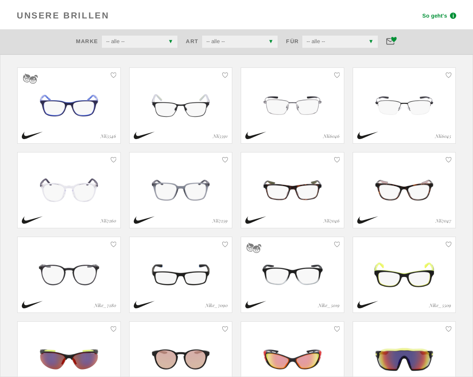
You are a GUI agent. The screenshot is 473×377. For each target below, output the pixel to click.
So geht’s (439, 16)
